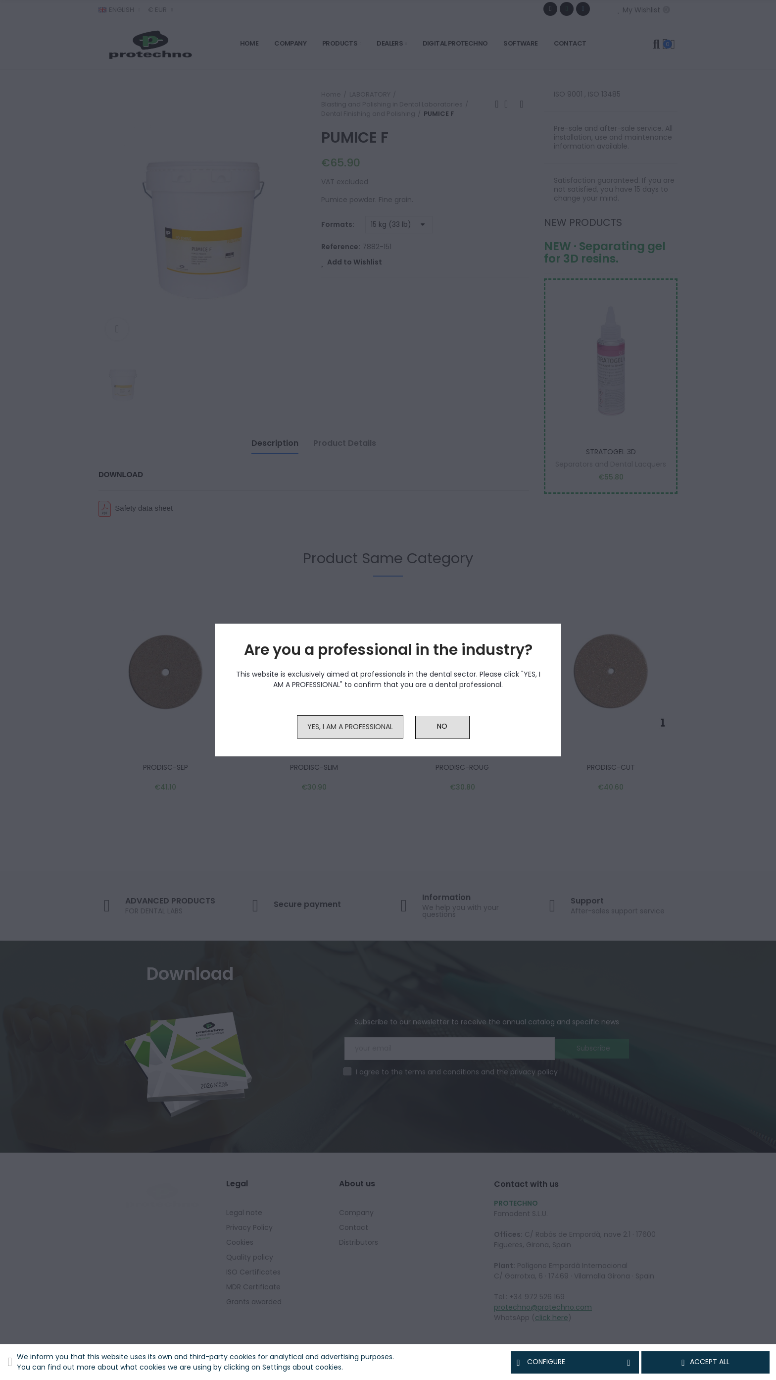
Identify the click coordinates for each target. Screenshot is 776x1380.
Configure (575, 1362)
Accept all (705, 1362)
